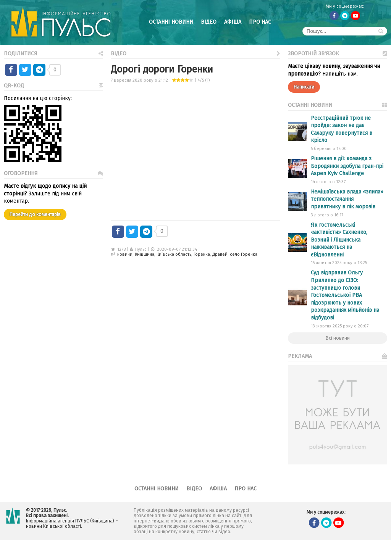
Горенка (202, 254)
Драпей (220, 254)
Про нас (260, 22)
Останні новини (171, 22)
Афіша (232, 22)
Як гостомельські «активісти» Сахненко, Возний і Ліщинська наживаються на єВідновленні (339, 240)
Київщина (144, 254)
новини (124, 254)
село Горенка (243, 254)
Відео (209, 22)
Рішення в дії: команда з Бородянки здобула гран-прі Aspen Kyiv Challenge (347, 166)
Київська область (174, 254)
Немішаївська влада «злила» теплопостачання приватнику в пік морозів (347, 199)
